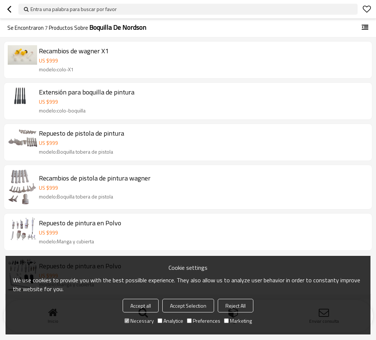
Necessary (139, 321)
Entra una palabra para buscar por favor (73, 9)
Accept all (140, 305)
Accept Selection (188, 305)
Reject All (235, 305)
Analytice (170, 321)
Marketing (238, 321)
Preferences (203, 321)
